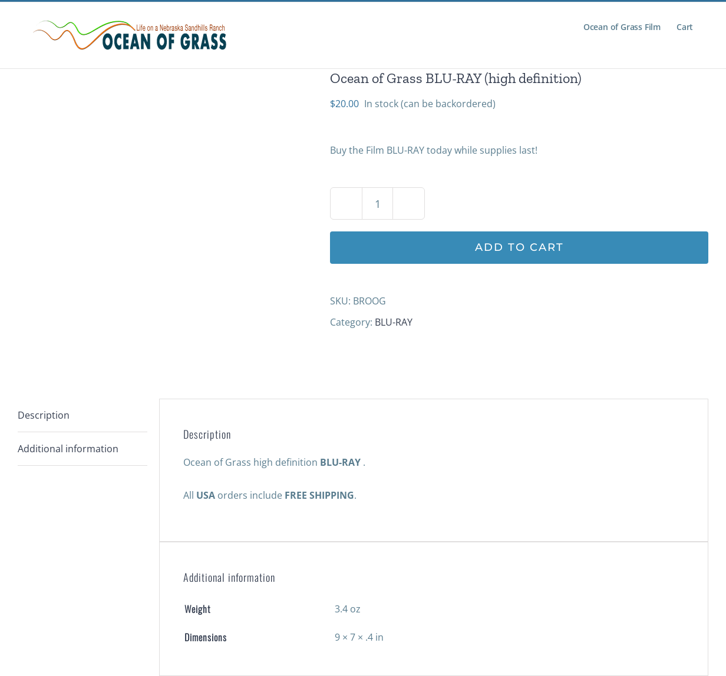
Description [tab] (44, 415)
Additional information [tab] (68, 448)
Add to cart (519, 247)
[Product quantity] (377, 203)
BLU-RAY (393, 322)
